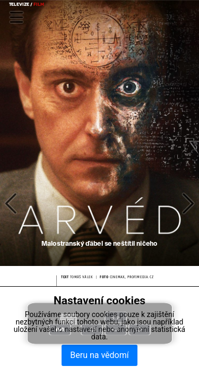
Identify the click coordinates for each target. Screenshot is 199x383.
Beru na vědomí (99, 355)
